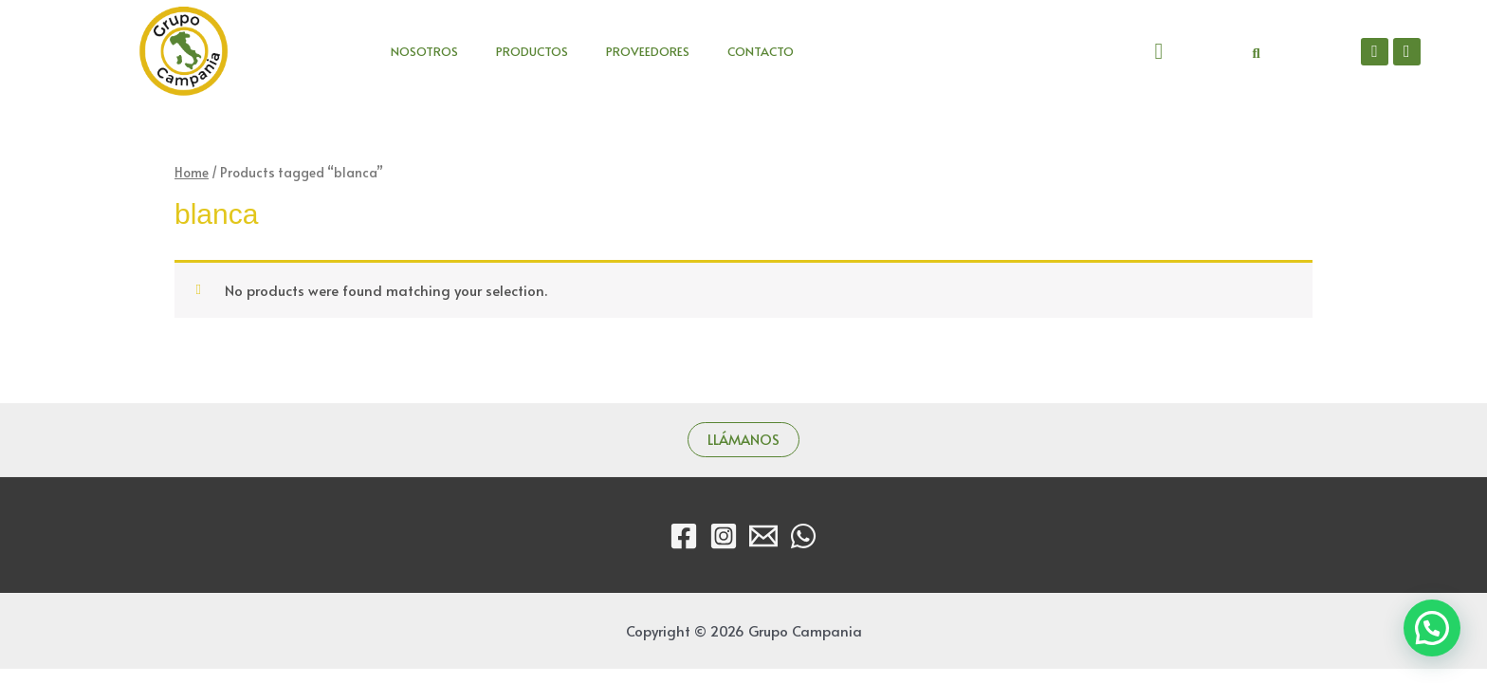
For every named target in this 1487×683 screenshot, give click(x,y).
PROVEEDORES (647, 51)
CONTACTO (760, 51)
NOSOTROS (424, 51)
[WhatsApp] (803, 536)
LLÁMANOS (743, 440)
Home (191, 172)
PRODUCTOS (532, 51)
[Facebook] (684, 536)
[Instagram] (723, 536)
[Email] (763, 536)
